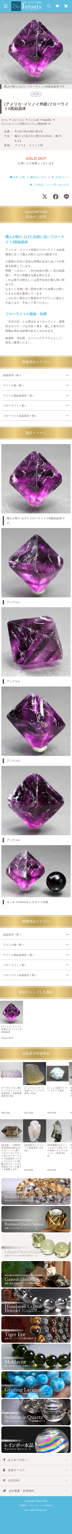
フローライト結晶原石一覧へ (20, 416)
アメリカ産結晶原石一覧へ (19, 395)
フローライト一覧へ (15, 405)
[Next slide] (69, 55)
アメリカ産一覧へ (13, 385)
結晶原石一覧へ (12, 375)
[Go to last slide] (2, 55)
